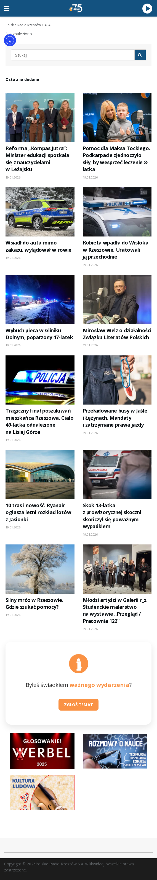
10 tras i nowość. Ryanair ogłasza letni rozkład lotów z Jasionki (38, 512)
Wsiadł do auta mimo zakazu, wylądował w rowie (38, 246)
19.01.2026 (13, 177)
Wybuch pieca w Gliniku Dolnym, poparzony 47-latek (39, 334)
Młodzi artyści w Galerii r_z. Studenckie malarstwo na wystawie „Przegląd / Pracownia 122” (115, 610)
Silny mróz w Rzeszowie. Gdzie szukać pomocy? (34, 603)
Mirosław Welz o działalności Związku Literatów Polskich (117, 334)
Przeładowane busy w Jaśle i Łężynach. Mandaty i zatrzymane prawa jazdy (115, 417)
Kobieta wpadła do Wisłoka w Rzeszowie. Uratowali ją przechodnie (115, 249)
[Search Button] (140, 54)
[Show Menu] (6, 8)
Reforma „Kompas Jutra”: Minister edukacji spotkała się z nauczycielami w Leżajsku (37, 158)
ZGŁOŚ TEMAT (78, 704)
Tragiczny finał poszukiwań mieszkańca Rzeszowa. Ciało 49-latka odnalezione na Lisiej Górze (40, 421)
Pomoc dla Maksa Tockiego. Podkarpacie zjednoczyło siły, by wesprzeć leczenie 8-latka (116, 158)
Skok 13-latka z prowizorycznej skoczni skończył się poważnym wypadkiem (112, 516)
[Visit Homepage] (76, 8)
